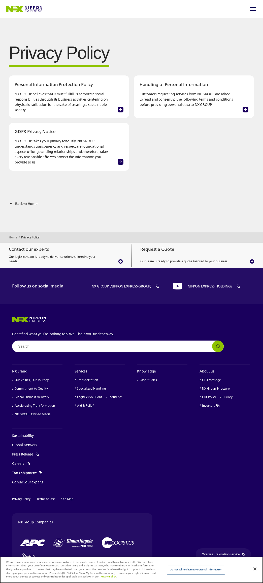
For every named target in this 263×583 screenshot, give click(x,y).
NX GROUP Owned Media (33, 414)
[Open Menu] (253, 9)
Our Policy (209, 397)
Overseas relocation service (226, 555)
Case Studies (148, 380)
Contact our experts (27, 482)
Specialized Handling (91, 388)
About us (207, 371)
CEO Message (211, 380)
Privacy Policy (21, 499)
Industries (115, 397)
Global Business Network (32, 397)
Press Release (25, 454)
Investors (211, 405)
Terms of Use (46, 499)
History (227, 397)
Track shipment (27, 473)
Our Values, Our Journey (32, 380)
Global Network (25, 445)
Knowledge (146, 371)
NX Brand (19, 371)
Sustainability (23, 435)
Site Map (67, 499)
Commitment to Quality (31, 388)
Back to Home (26, 203)
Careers (21, 463)
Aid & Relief (85, 405)
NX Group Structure (216, 388)
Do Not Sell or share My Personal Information (196, 569)
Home (13, 237)
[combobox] (118, 346)
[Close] (254, 568)
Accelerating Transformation (35, 405)
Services (81, 371)
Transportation (87, 380)
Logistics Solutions (89, 397)
